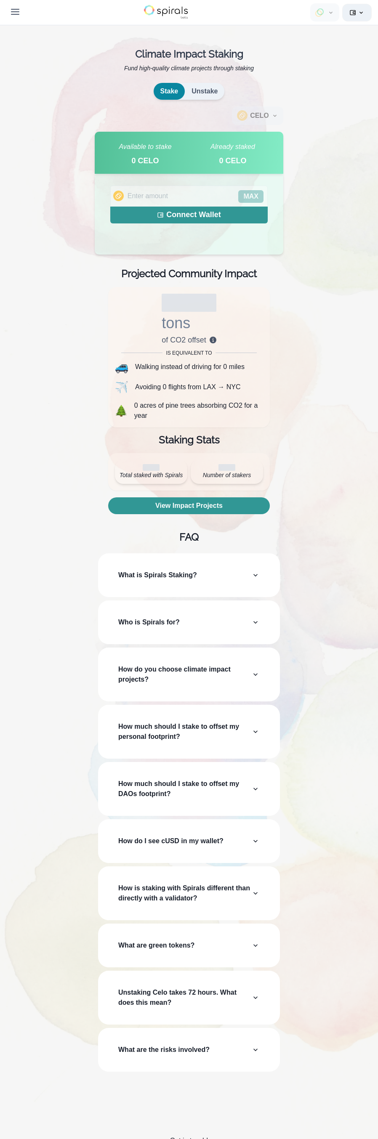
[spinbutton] (189, 196)
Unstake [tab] (205, 91)
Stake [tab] (169, 91)
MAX (250, 196)
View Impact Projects (189, 505)
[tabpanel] (189, 193)
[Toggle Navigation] (15, 11)
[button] (166, 11)
